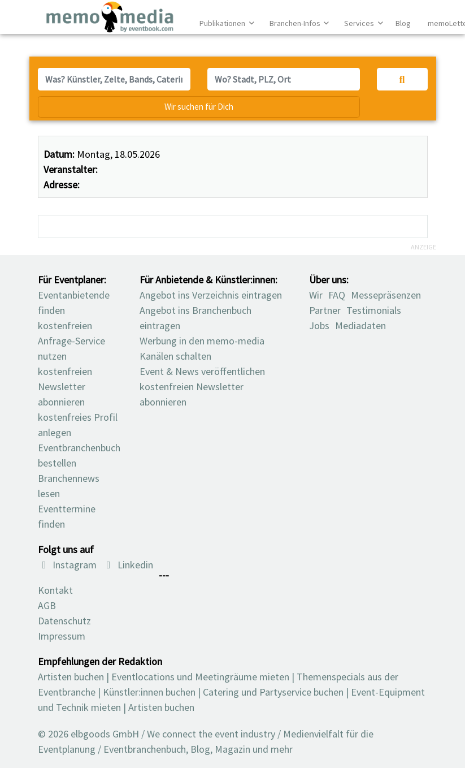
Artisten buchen (71, 676)
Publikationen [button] (223, 23)
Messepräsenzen (386, 294)
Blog (403, 23)
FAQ (336, 294)
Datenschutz (64, 620)
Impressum (61, 635)
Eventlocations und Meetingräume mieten (200, 676)
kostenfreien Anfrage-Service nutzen (71, 341)
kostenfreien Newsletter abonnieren (65, 386)
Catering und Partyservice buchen (273, 691)
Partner (325, 310)
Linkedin (127, 564)
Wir (316, 294)
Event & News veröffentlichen (202, 371)
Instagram (67, 564)
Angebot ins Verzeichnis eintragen (211, 294)
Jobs (319, 325)
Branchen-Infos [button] (296, 23)
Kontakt (55, 590)
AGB (47, 605)
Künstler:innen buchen (149, 691)
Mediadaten (360, 325)
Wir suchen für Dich (198, 106)
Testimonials (373, 310)
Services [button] (360, 23)
